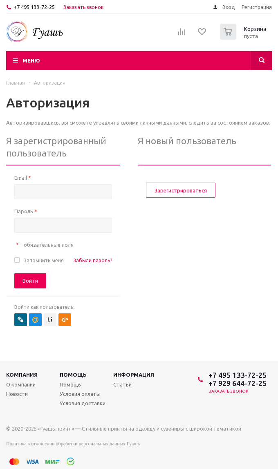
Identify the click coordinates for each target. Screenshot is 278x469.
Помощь (73, 374)
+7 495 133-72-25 (34, 7)
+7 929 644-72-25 (237, 383)
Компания (22, 374)
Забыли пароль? (92, 260)
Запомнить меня (44, 260)
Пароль (25, 211)
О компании (21, 384)
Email (22, 178)
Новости (17, 394)
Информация (133, 374)
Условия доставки (82, 403)
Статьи (122, 384)
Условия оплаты (80, 394)
